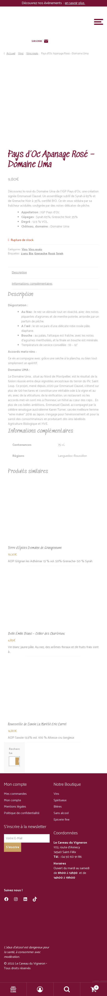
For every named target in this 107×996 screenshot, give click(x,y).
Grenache (40, 253)
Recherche (14, 751)
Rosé (51, 253)
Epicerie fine (61, 819)
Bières (58, 806)
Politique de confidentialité (21, 813)
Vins (20, 53)
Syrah (59, 253)
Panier (89, 986)
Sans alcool (61, 813)
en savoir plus (75, 3)
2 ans (24, 253)
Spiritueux (60, 800)
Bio (31, 253)
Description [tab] (19, 272)
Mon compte (12, 800)
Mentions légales (15, 806)
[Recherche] (17, 761)
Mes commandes (15, 794)
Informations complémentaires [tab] (32, 284)
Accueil (11, 53)
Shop (13, 989)
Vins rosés (32, 53)
